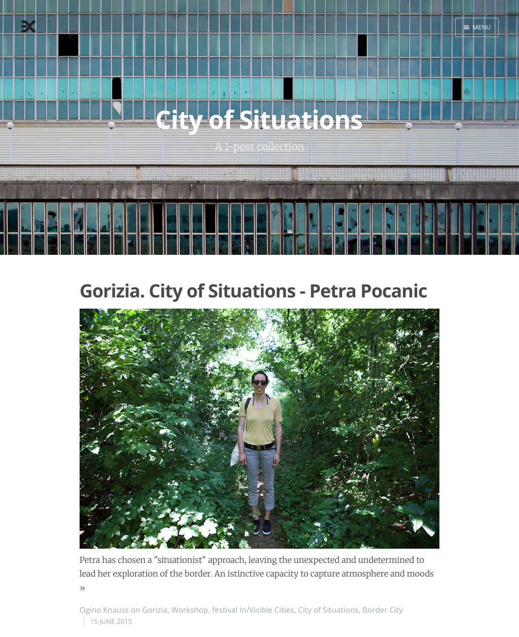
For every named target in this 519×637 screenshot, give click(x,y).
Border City (382, 610)
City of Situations (328, 610)
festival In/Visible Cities (253, 610)
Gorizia (155, 610)
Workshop (189, 610)
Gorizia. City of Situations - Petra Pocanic (253, 290)
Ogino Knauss (104, 610)
